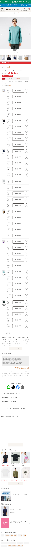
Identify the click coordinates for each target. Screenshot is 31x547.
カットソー (3, 545)
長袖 (15, 535)
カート (29, 9)
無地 (2, 535)
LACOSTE (9, 66)
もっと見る (14, 348)
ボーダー (7, 535)
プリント (20, 535)
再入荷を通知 (18, 90)
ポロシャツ (20, 545)
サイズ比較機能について (23, 368)
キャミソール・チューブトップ (8, 543)
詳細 (19, 78)
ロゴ (12, 535)
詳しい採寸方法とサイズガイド (22, 367)
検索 (21, 9)
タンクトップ (20, 543)
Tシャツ (26, 543)
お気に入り (25, 9)
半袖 (25, 535)
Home (2, 13)
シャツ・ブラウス (12, 545)
